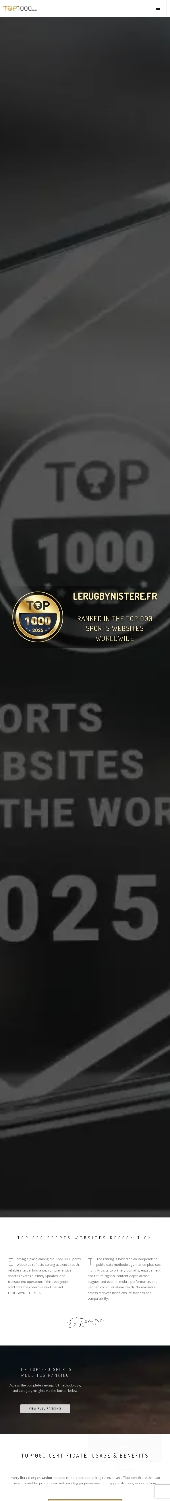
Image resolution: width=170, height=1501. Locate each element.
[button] (158, 8)
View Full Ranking (45, 1408)
